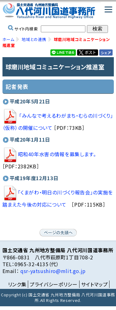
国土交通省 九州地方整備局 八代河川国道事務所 (58, 11)
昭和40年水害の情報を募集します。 (49, 154)
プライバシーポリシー (53, 284)
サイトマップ (94, 284)
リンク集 (17, 284)
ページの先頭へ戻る (58, 232)
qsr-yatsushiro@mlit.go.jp (52, 271)
